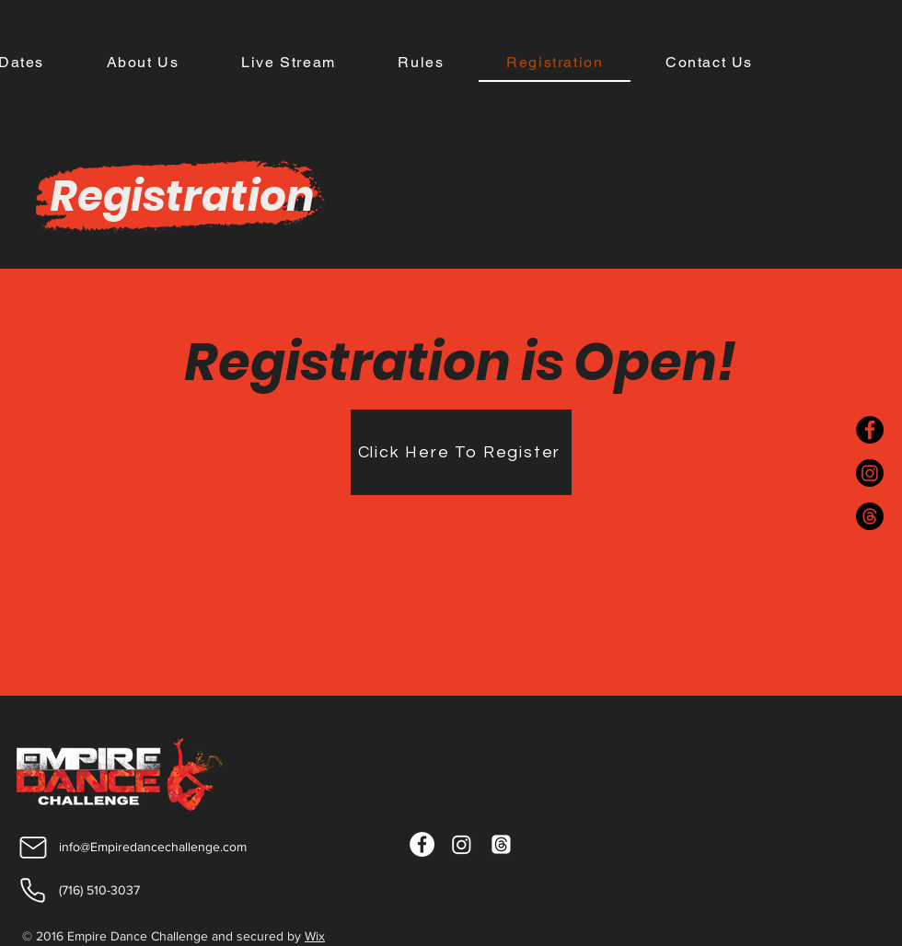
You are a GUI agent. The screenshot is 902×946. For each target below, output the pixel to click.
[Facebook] (870, 430)
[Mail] (33, 847)
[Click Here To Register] (461, 452)
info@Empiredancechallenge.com (153, 846)
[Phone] (33, 890)
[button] (421, 63)
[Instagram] (870, 473)
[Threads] (870, 516)
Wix (315, 936)
